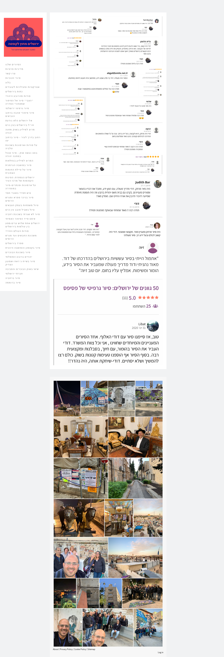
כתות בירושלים (14, 91)
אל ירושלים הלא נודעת (18, 120)
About (55, 649)
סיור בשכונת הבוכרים (17, 252)
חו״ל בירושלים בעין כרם (19, 125)
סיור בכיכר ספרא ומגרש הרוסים (19, 199)
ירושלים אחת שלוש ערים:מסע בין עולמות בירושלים (22, 225)
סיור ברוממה (13, 282)
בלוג (8, 82)
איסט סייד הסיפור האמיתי (20, 218)
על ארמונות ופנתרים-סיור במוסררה (20, 187)
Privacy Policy (66, 649)
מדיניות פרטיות (14, 69)
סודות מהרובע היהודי (18, 96)
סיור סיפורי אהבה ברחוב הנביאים (19, 114)
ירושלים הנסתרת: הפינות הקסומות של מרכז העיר (20, 179)
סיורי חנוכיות (13, 78)
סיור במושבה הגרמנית (18, 165)
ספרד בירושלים (14, 243)
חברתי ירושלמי (14, 273)
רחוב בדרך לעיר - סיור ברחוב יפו (22, 139)
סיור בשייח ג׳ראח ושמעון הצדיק (20, 263)
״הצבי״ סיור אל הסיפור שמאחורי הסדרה (19, 102)
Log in (160, 652)
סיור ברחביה (12, 278)
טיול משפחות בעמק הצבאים (22, 205)
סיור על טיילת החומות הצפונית (18, 171)
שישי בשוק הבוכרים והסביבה (22, 269)
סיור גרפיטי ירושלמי (17, 108)
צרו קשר (10, 73)
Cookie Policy (80, 649)
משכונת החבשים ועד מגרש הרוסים (21, 237)
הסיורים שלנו (13, 64)
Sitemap (91, 649)
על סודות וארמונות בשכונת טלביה (21, 147)
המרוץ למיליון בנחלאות (19, 160)
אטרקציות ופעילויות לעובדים (22, 87)
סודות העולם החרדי (17, 231)
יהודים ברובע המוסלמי (18, 256)
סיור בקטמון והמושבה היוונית (22, 247)
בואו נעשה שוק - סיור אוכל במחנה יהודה (21, 154)
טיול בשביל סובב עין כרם (20, 209)
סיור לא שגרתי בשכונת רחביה (22, 214)
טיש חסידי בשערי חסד (18, 193)
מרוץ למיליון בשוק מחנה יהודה (20, 131)
